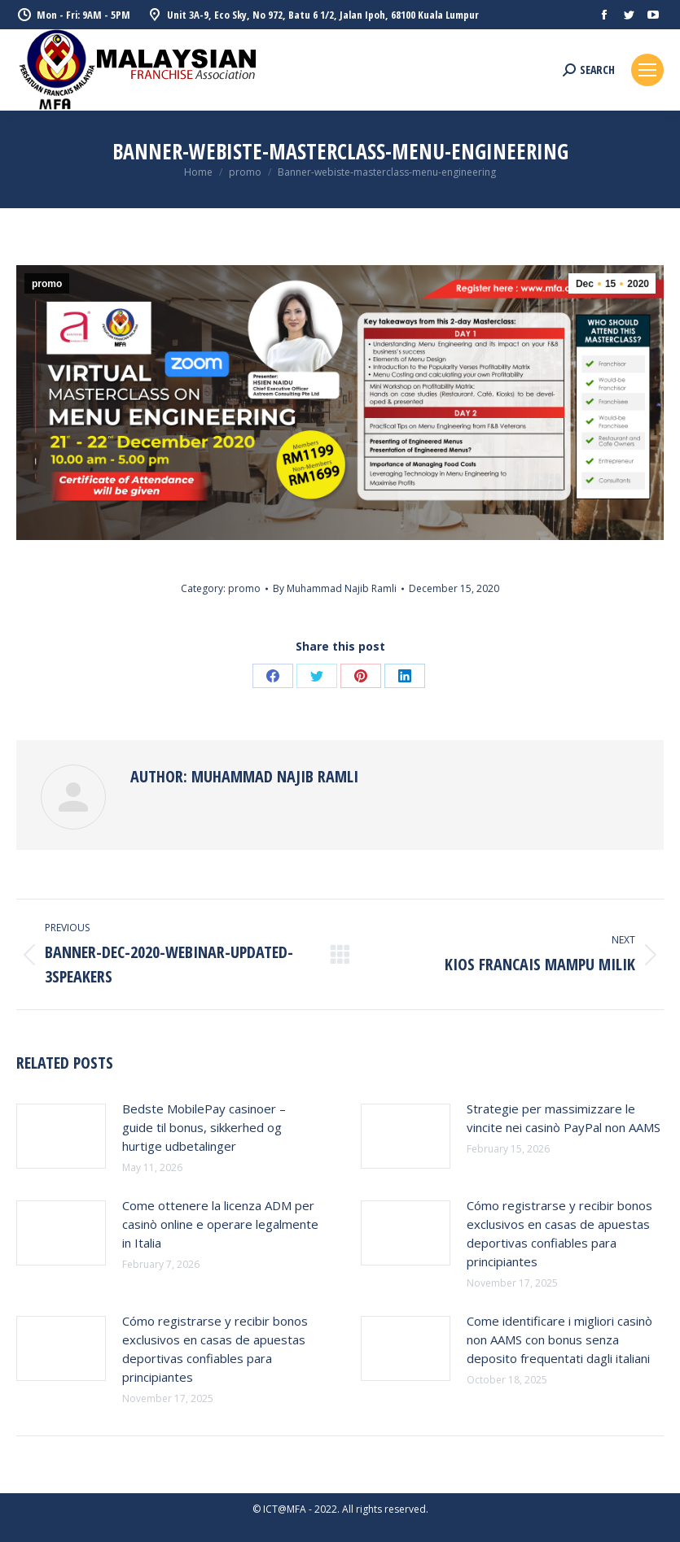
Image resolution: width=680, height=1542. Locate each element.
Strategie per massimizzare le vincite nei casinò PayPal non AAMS (563, 1117)
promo (47, 284)
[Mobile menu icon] (647, 70)
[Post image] (61, 1136)
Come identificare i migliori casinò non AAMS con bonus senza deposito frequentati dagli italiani (559, 1339)
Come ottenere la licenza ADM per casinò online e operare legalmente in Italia (220, 1224)
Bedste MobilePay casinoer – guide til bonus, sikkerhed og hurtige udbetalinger (204, 1127)
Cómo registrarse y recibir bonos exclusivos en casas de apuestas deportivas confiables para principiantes (559, 1233)
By (335, 588)
